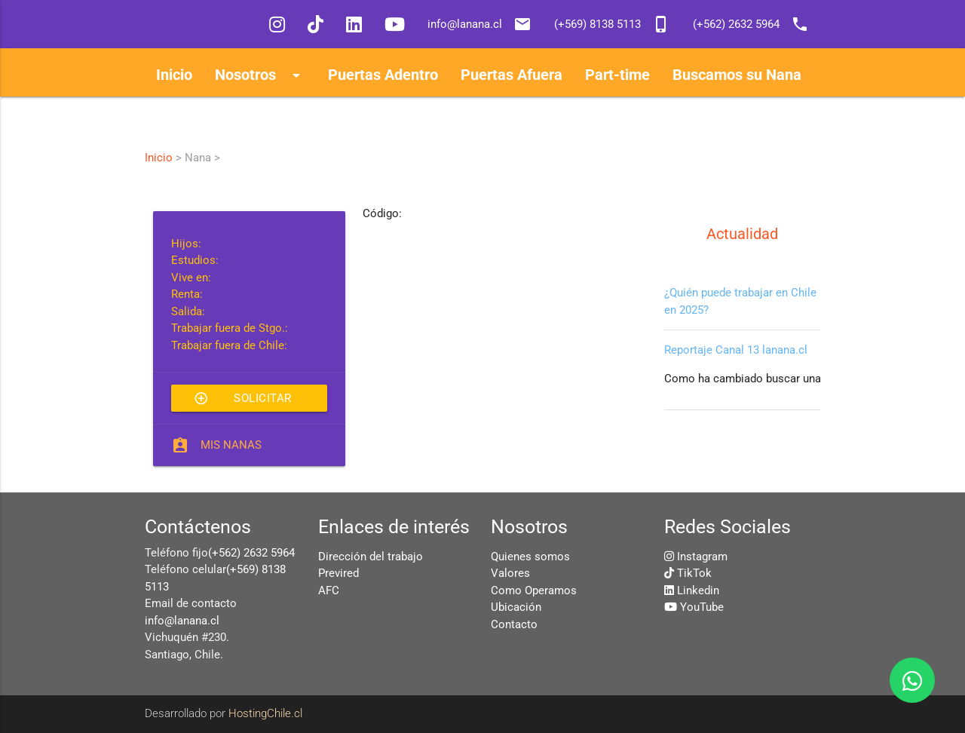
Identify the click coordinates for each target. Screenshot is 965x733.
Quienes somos (530, 556)
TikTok (694, 573)
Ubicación (516, 607)
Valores (510, 573)
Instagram (702, 556)
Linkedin (698, 590)
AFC (328, 590)
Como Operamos (534, 590)
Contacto (514, 624)
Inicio (159, 157)
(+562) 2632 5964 (251, 553)
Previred (338, 573)
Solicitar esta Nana (242, 398)
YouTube (702, 607)
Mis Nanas (231, 445)
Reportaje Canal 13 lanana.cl (735, 350)
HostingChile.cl (265, 713)
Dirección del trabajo (370, 556)
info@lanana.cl (182, 620)
